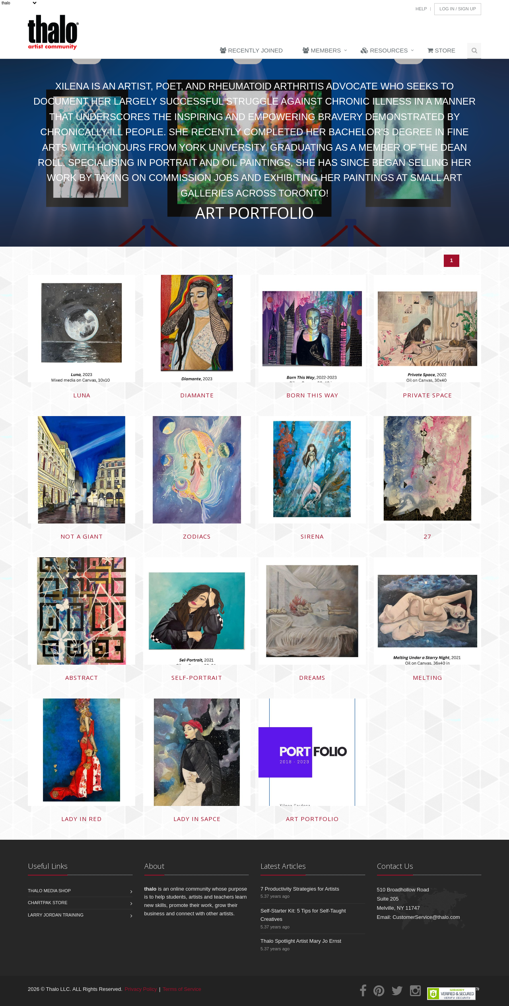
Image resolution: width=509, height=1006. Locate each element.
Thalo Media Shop (49, 890)
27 (427, 536)
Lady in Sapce (197, 819)
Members (322, 50)
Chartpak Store (48, 902)
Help (421, 8)
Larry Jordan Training (56, 915)
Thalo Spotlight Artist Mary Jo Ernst (300, 941)
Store (441, 50)
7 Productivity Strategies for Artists (299, 889)
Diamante (197, 395)
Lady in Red (81, 819)
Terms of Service (182, 989)
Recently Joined (251, 50)
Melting (427, 677)
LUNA (81, 395)
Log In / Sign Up (457, 8)
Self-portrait (196, 677)
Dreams (312, 677)
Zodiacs (197, 536)
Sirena (312, 536)
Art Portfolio (312, 819)
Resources (384, 50)
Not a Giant (81, 536)
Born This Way (312, 395)
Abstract (81, 677)
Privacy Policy (141, 989)
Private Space (427, 395)
